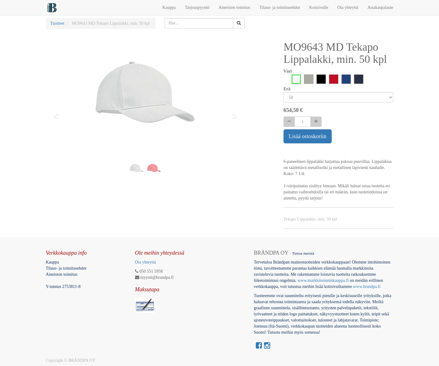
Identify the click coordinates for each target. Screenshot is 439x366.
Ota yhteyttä (145, 262)
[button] (58, 113)
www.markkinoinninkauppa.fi (323, 280)
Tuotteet (57, 23)
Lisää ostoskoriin (308, 136)
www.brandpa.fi (367, 286)
